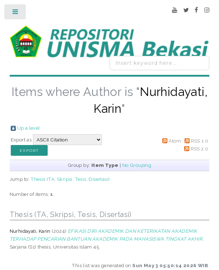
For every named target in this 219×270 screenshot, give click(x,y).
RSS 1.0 (200, 141)
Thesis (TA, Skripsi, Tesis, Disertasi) (70, 179)
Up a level (28, 128)
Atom (174, 141)
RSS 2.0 (200, 148)
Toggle (15, 13)
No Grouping (136, 165)
